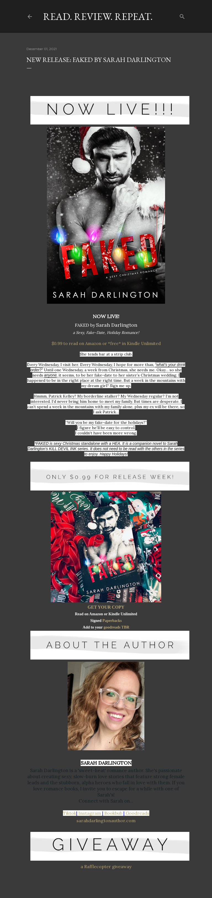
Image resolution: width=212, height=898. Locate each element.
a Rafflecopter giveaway (106, 866)
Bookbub (113, 813)
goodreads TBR (116, 627)
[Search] (182, 15)
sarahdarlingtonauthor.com (106, 820)
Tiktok (69, 813)
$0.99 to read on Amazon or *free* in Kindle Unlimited (106, 343)
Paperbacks (112, 621)
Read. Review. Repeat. (98, 16)
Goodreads (137, 813)
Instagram (89, 813)
